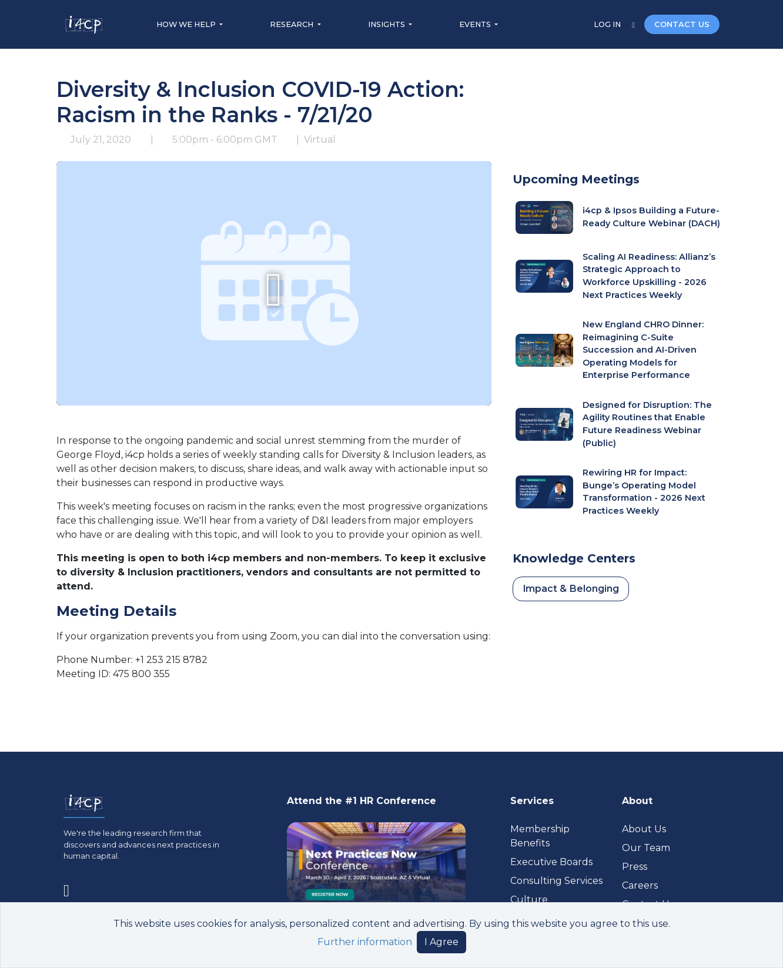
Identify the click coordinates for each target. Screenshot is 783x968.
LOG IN (608, 24)
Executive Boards (551, 861)
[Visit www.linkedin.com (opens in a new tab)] (71, 888)
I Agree (441, 941)
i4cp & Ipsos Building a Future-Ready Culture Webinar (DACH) (651, 217)
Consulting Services (556, 880)
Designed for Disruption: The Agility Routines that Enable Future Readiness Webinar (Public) (647, 424)
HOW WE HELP (187, 24)
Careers (640, 885)
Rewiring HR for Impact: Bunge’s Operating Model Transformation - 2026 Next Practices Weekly (644, 491)
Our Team (646, 847)
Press (634, 866)
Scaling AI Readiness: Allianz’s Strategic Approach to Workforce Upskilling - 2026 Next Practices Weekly (649, 276)
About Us (644, 829)
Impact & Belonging (571, 588)
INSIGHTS (387, 24)
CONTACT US (682, 24)
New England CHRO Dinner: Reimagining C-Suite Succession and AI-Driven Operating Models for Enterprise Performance (643, 349)
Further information (364, 941)
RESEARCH (292, 24)
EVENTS (476, 24)
